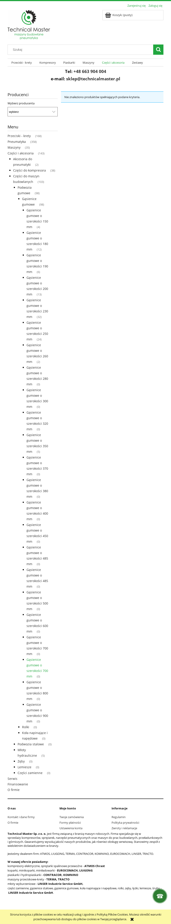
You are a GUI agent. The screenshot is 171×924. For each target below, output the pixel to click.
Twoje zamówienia (71, 817)
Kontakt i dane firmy (21, 817)
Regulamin (119, 817)
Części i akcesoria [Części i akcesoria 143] (21, 153)
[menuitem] (22, 63)
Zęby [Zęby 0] (21, 761)
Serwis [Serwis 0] (12, 778)
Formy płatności (70, 823)
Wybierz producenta (21, 103)
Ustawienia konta (70, 828)
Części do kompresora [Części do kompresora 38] (29, 170)
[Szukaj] (158, 49)
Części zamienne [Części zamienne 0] (30, 773)
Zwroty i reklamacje (124, 828)
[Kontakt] (160, 896)
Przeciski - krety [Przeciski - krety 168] (19, 136)
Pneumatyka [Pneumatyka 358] (17, 142)
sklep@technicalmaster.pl (93, 78)
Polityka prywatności (125, 823)
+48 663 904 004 (89, 71)
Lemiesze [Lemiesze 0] (24, 767)
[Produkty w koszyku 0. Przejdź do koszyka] (119, 15)
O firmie (13, 823)
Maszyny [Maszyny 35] (14, 147)
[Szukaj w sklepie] (81, 50)
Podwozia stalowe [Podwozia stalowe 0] (31, 744)
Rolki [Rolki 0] (25, 727)
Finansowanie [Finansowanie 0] (18, 784)
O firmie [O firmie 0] (14, 790)
